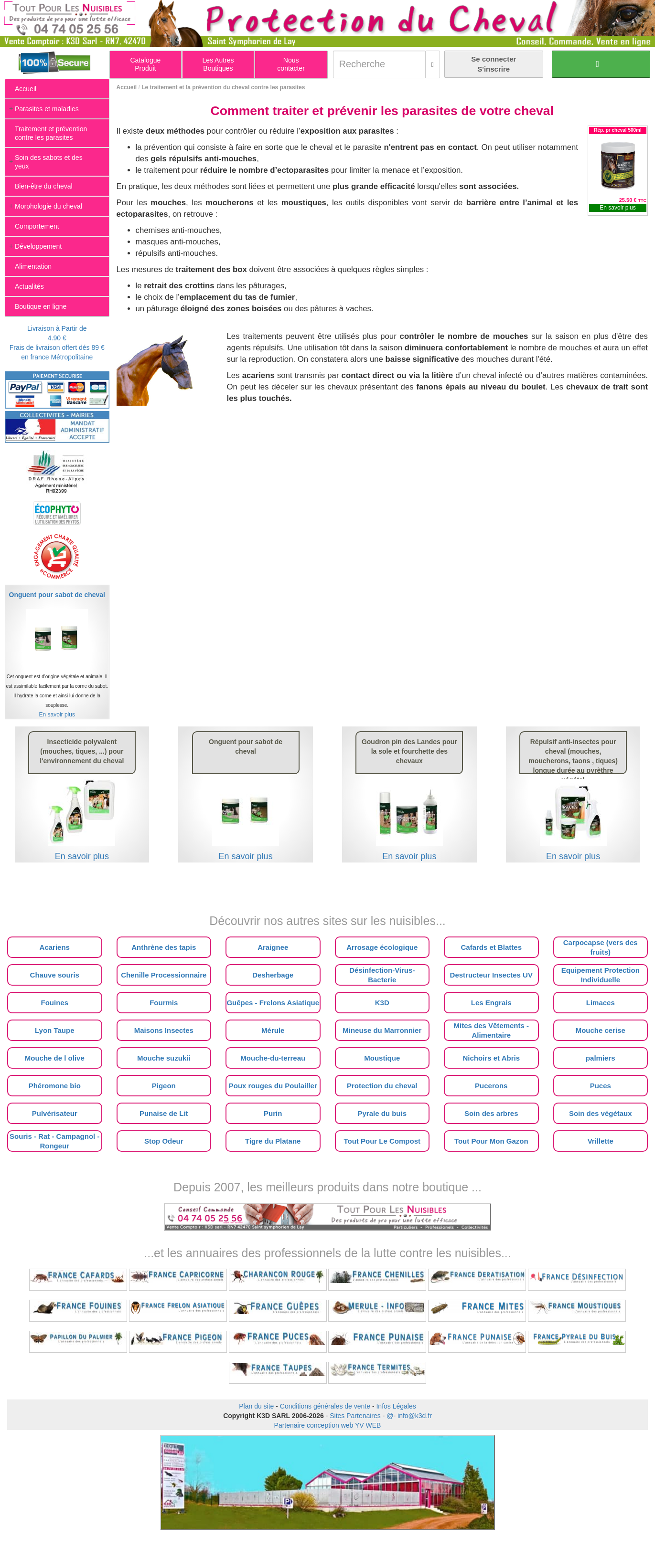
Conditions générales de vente (325, 1406)
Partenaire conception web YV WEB (327, 1425)
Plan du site (256, 1406)
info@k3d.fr (414, 1416)
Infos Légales (396, 1406)
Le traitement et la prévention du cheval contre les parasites (223, 87)
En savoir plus (617, 207)
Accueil (127, 87)
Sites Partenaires (355, 1416)
